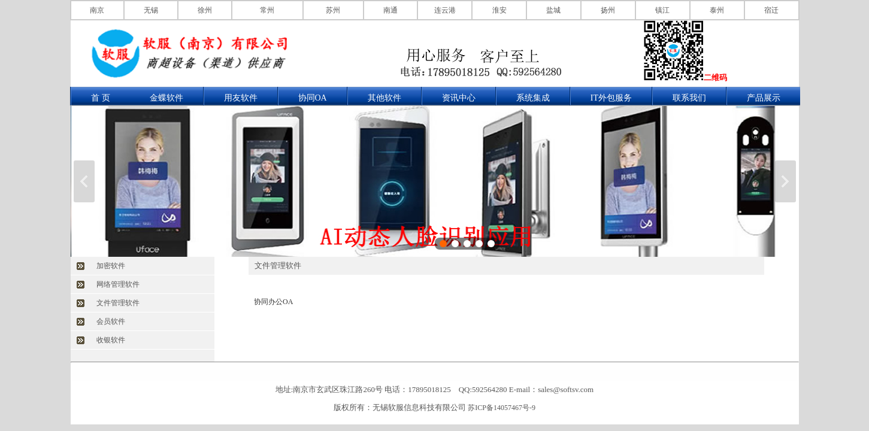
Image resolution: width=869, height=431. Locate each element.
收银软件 (110, 340)
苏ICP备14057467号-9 (501, 407)
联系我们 (689, 97)
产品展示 (763, 97)
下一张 (785, 181)
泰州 (717, 10)
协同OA (312, 97)
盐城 (553, 10)
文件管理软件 (118, 303)
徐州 (205, 10)
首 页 (100, 97)
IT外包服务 (611, 97)
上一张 (84, 181)
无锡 (151, 10)
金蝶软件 (166, 97)
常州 (267, 10)
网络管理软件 (118, 284)
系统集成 (533, 97)
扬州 (608, 10)
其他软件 (384, 97)
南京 (97, 10)
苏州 (333, 10)
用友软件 (241, 97)
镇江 (662, 10)
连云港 (445, 10)
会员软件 (110, 321)
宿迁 (771, 10)
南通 (390, 10)
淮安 (499, 10)
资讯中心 (459, 97)
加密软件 (110, 266)
